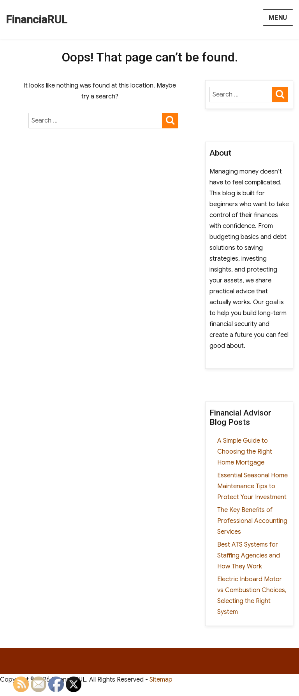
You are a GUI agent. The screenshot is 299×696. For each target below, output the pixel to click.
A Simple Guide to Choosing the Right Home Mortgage (244, 451)
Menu (278, 18)
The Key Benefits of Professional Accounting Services (252, 521)
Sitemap (161, 680)
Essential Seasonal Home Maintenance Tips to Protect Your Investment (252, 486)
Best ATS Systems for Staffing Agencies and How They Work (248, 555)
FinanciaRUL (36, 19)
